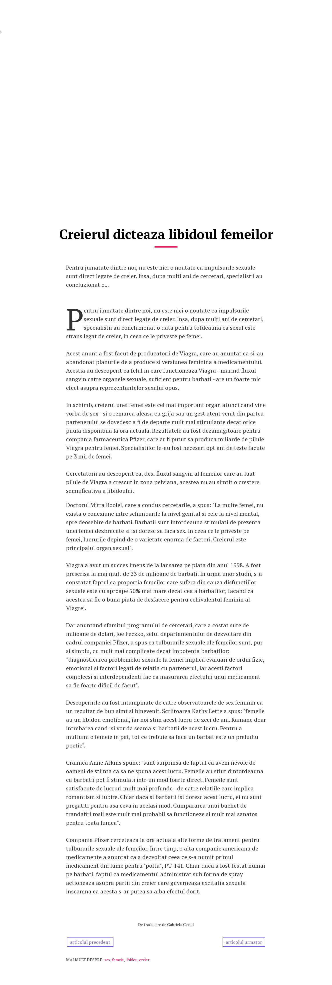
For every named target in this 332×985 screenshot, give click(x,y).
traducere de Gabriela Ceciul (169, 924)
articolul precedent (90, 942)
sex (107, 959)
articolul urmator (244, 942)
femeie (118, 959)
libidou (131, 959)
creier (144, 959)
